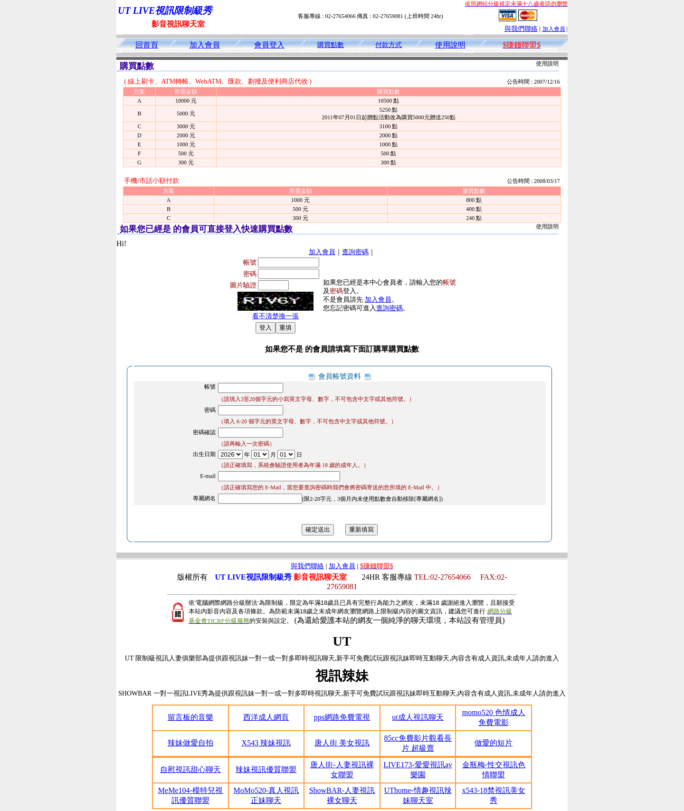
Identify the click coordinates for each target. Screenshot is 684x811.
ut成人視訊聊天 (417, 717)
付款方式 (388, 44)
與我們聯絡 (521, 28)
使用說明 (450, 45)
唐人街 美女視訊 (342, 743)
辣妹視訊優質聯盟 (266, 769)
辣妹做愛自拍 (190, 743)
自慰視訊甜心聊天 (190, 769)
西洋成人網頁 (266, 717)
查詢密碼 (355, 252)
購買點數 (330, 44)
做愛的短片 (494, 743)
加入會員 (553, 29)
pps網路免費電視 (342, 717)
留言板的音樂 (190, 717)
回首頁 (146, 45)
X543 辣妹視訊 (266, 743)
